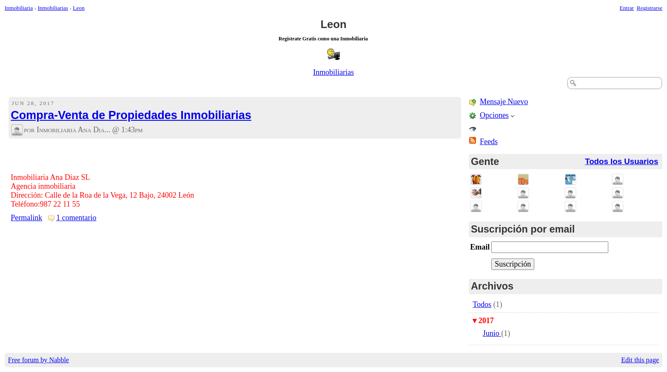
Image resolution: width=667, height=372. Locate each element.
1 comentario (76, 217)
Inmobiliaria (19, 8)
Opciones (494, 115)
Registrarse (649, 8)
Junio (492, 333)
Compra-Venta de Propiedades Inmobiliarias (131, 115)
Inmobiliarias (52, 8)
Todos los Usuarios (621, 161)
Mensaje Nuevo (504, 101)
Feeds (489, 141)
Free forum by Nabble (38, 360)
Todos (482, 304)
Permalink (26, 217)
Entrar (627, 8)
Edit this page (640, 360)
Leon (79, 8)
